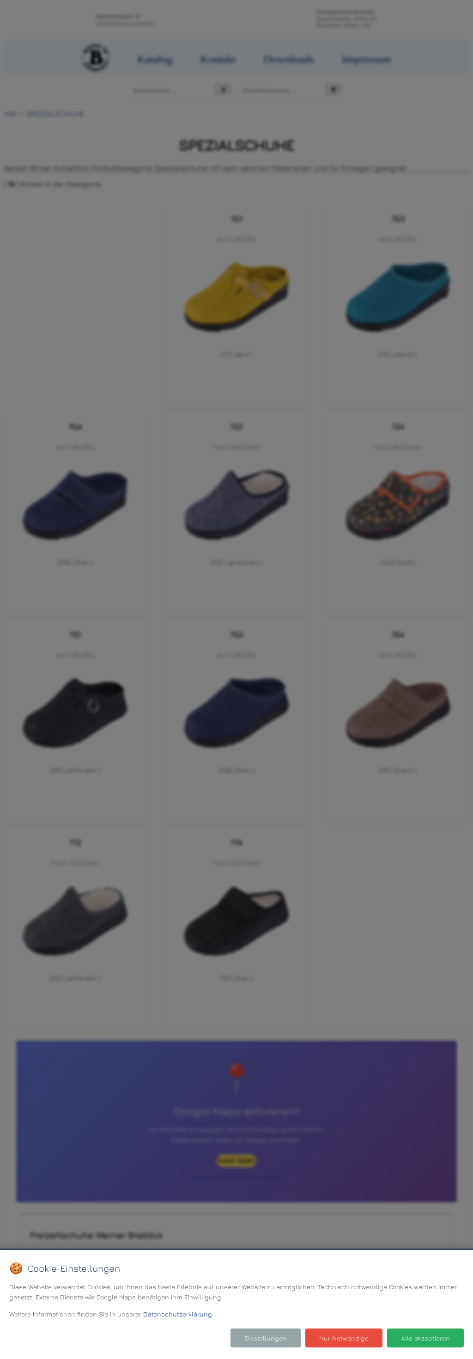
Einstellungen (265, 1338)
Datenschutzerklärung (177, 1314)
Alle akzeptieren (425, 1338)
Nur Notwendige (344, 1338)
